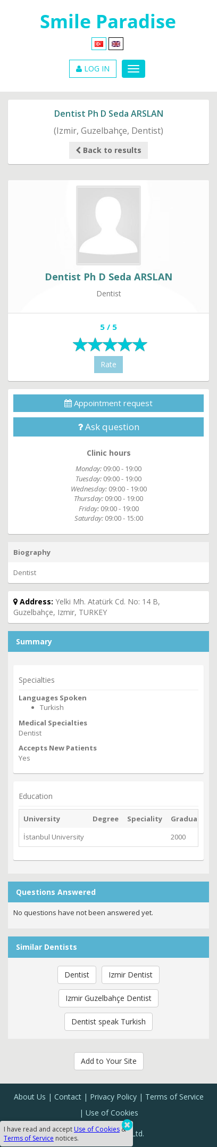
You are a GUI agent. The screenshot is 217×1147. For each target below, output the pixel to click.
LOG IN (93, 68)
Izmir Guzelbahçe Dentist (108, 998)
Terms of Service (174, 1097)
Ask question (108, 427)
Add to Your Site (109, 1061)
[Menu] (133, 69)
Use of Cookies (112, 1113)
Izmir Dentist (130, 975)
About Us (30, 1097)
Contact (67, 1097)
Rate (108, 364)
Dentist (76, 975)
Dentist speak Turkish (108, 1021)
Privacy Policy (113, 1097)
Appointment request (108, 403)
